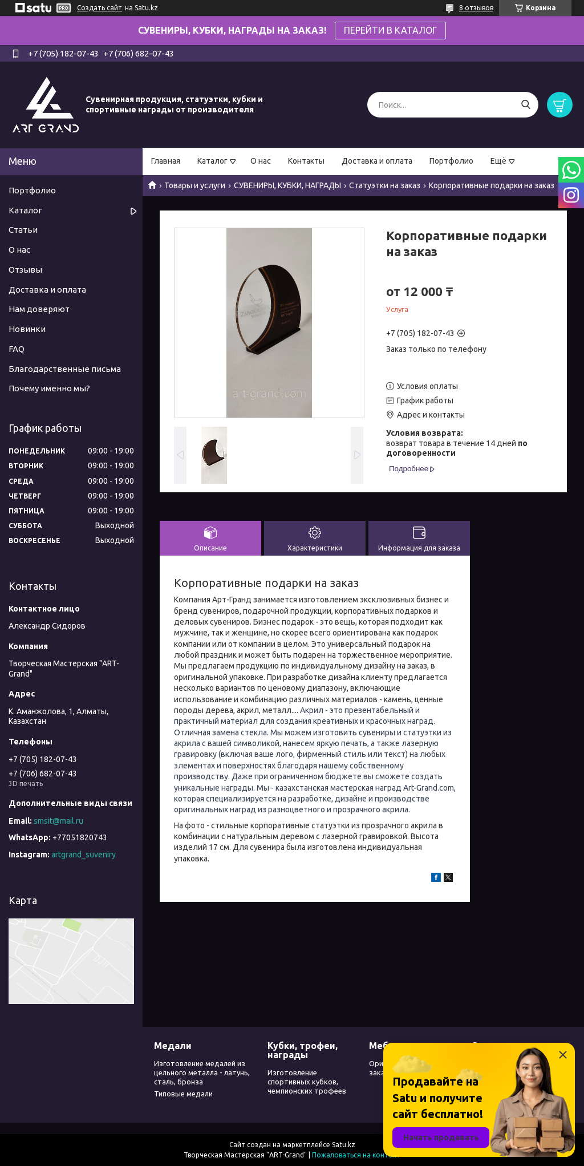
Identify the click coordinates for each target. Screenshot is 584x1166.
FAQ (17, 349)
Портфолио (451, 160)
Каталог (212, 160)
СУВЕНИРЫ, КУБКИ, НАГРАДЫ (287, 185)
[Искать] (525, 105)
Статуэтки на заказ (384, 185)
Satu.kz (343, 1144)
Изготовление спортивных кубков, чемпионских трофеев (306, 1081)
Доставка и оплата (377, 160)
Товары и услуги (194, 185)
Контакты (306, 160)
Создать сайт (99, 7)
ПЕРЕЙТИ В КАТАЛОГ (390, 30)
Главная (165, 160)
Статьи (23, 229)
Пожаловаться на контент (356, 1155)
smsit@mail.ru (58, 820)
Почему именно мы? (49, 388)
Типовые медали (183, 1094)
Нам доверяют (39, 309)
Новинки (27, 329)
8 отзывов (476, 7)
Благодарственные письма (65, 369)
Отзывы (25, 269)
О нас (260, 160)
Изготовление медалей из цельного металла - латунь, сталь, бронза (202, 1072)
